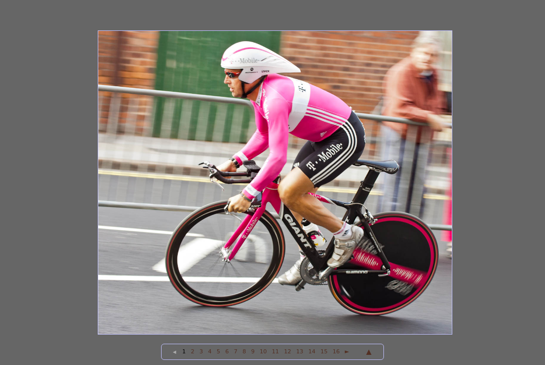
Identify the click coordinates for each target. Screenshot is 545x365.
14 (312, 351)
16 (336, 351)
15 (324, 351)
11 (275, 351)
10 (263, 351)
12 (287, 351)
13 (299, 351)
